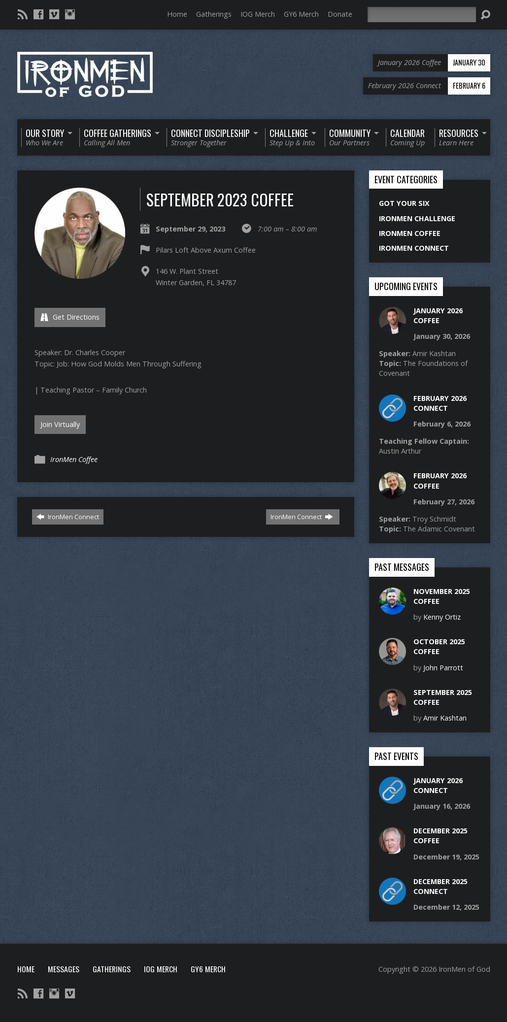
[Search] (422, 14)
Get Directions (70, 317)
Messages (63, 969)
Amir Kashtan (445, 718)
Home (177, 14)
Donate (340, 14)
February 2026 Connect (440, 403)
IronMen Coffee (74, 459)
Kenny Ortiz (442, 617)
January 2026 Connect (438, 785)
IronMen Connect (67, 516)
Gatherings (214, 14)
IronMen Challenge (417, 218)
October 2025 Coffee (439, 646)
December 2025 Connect (440, 886)
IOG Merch (257, 14)
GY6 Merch (301, 14)
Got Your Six (404, 203)
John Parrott (443, 667)
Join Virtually (60, 424)
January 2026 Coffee (438, 315)
